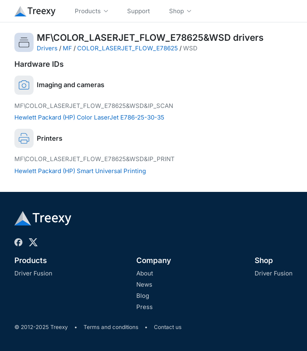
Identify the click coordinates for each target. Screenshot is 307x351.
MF (67, 48)
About (144, 273)
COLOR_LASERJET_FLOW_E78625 (127, 48)
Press (144, 307)
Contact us (167, 327)
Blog (142, 295)
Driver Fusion (33, 273)
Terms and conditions (111, 327)
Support (138, 11)
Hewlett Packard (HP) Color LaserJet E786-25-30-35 (89, 117)
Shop (264, 260)
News (144, 284)
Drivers (47, 48)
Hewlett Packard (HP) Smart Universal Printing (80, 171)
